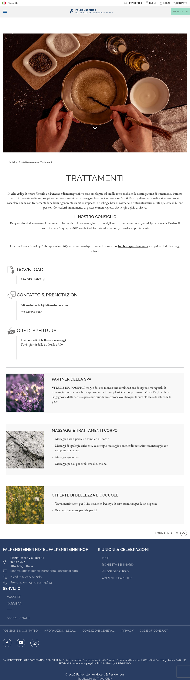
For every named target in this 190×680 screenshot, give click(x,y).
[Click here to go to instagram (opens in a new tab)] (34, 626)
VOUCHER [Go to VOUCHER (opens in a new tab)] (14, 580)
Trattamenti (46, 145)
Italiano (10, 3)
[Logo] (91, 12)
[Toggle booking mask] (180, 11)
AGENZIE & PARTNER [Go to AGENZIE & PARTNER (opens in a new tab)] (117, 561)
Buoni (152, 3)
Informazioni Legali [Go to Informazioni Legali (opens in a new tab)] (60, 614)
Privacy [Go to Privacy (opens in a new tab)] (127, 614)
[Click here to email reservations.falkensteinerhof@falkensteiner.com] (40, 554)
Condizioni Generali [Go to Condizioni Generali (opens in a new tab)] (99, 614)
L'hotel (11, 145)
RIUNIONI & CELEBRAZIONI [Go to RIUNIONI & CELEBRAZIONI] (123, 533)
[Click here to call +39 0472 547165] (22, 560)
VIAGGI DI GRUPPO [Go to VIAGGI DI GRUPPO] (115, 554)
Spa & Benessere (27, 145)
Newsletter (135, 3)
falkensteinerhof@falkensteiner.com (44, 288)
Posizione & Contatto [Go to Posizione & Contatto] (20, 614)
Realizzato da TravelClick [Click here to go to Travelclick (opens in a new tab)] (95, 662)
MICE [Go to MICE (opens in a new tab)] (105, 541)
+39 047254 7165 (31, 295)
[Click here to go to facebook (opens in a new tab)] (7, 626)
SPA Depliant (33, 262)
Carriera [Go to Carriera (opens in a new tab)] (14, 587)
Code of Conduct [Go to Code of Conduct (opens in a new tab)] (154, 614)
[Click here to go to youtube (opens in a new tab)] (21, 626)
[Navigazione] (3, 11)
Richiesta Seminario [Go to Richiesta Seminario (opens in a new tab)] (118, 548)
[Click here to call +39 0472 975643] (27, 566)
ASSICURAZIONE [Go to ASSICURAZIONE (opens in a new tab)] (18, 601)
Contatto (181, 3)
